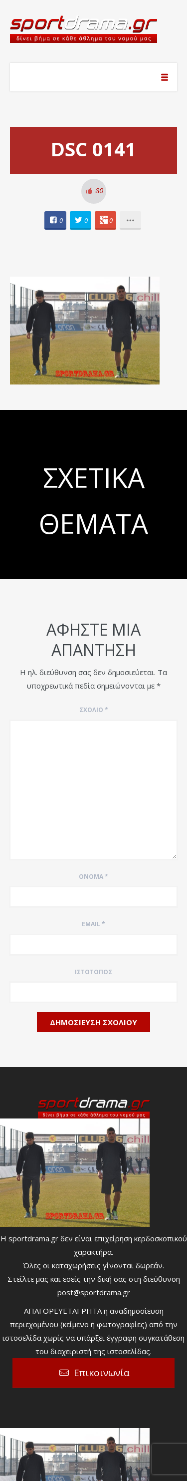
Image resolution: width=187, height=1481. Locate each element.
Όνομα (93, 876)
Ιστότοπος (93, 972)
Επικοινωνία (102, 1372)
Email (93, 924)
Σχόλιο (93, 710)
